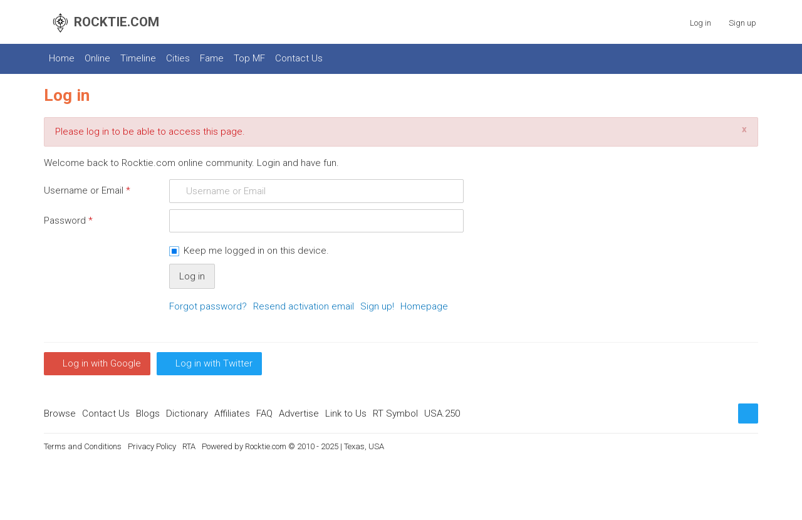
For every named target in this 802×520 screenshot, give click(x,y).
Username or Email (87, 190)
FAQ (264, 413)
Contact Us (299, 58)
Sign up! (377, 306)
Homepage (424, 306)
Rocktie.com (265, 446)
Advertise (299, 413)
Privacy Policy (152, 446)
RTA (188, 446)
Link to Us (346, 413)
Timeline (138, 58)
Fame (212, 58)
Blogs (148, 413)
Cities (178, 58)
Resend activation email (303, 306)
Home (62, 58)
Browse (60, 413)
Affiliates (232, 413)
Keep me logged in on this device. (256, 250)
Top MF (249, 58)
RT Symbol (395, 413)
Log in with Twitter (214, 363)
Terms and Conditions (83, 446)
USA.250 (442, 413)
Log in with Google (102, 363)
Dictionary (187, 413)
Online (97, 58)
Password (68, 220)
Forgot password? (208, 306)
